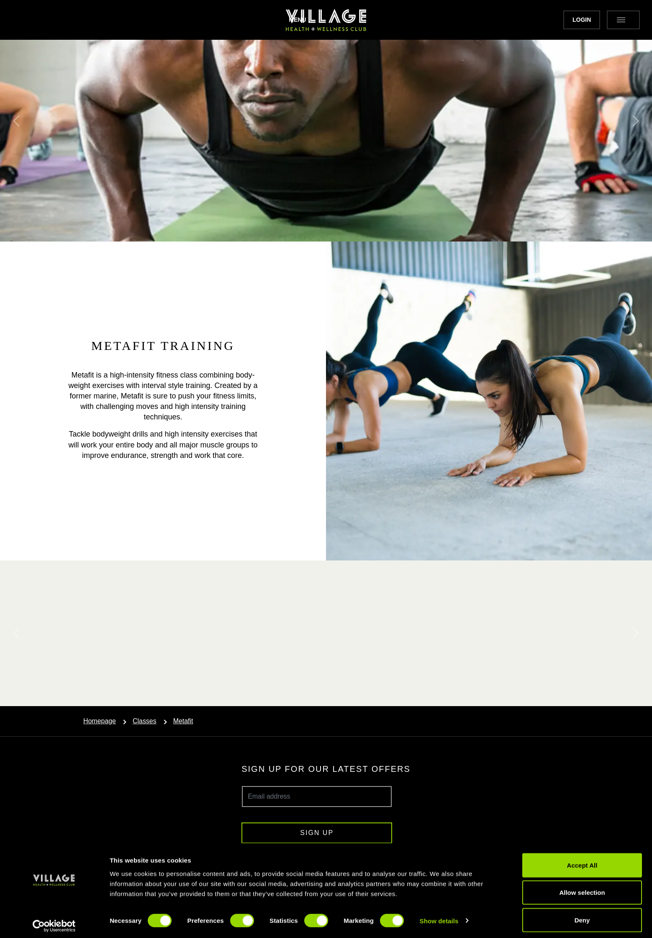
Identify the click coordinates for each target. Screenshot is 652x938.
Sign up (317, 832)
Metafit (183, 721)
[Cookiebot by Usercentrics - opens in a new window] (54, 921)
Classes (145, 721)
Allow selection (582, 888)
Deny (582, 915)
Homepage (99, 721)
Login (563, 19)
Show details (439, 916)
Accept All (582, 860)
